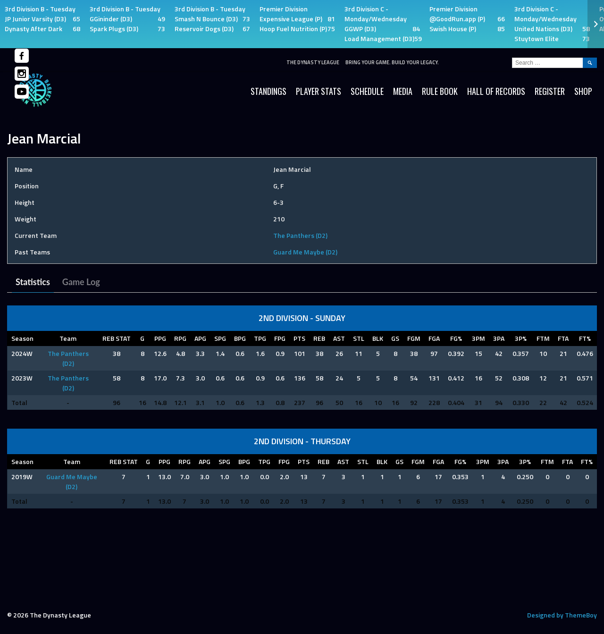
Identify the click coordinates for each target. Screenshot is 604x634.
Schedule (367, 91)
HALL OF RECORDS (496, 91)
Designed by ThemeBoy (562, 615)
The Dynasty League (312, 62)
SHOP (583, 91)
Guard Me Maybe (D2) (305, 252)
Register (550, 91)
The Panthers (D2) (300, 235)
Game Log (81, 282)
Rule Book (440, 91)
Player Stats (318, 91)
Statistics (33, 282)
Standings (268, 91)
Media (402, 91)
